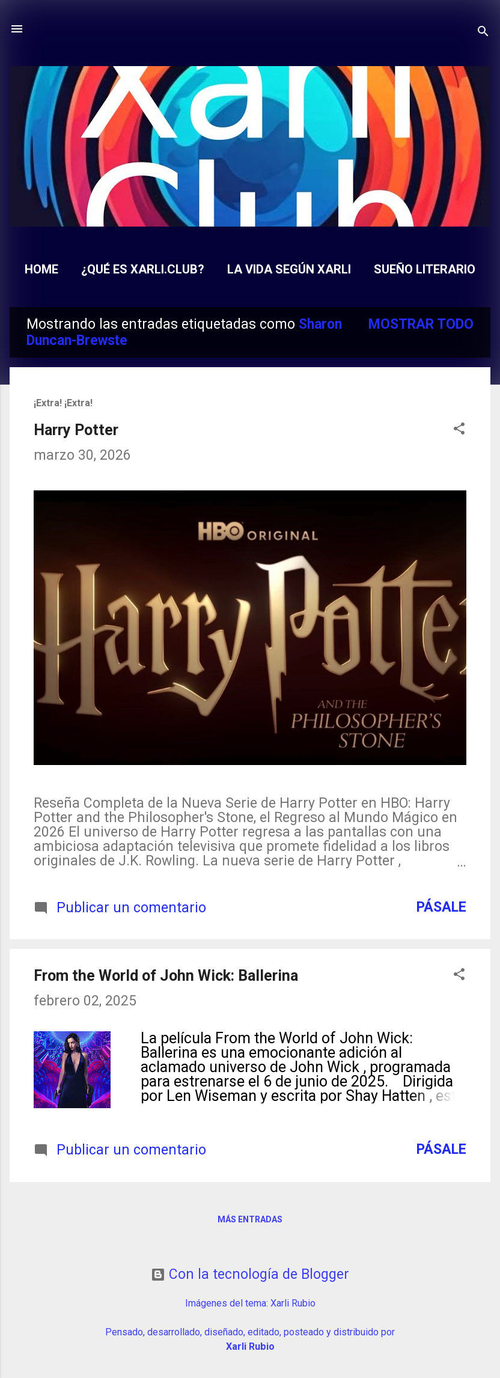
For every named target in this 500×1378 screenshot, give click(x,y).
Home (41, 269)
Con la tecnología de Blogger (250, 1274)
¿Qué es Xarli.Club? (142, 269)
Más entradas (250, 1219)
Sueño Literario (424, 269)
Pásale (441, 907)
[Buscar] (483, 32)
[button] (459, 430)
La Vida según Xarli (289, 269)
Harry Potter (76, 430)
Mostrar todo (421, 324)
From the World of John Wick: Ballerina (166, 975)
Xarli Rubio (293, 1303)
